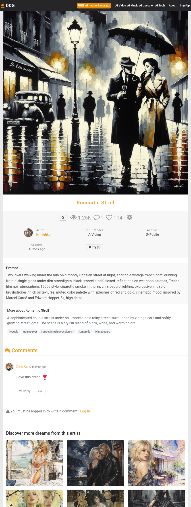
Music (132, 5)
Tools (160, 5)
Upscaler (146, 5)
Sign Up (185, 5)
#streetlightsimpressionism (57, 331)
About (172, 5)
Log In (85, 411)
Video (120, 5)
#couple (13, 331)
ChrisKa (21, 366)
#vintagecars (102, 331)
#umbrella (84, 331)
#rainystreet (30, 331)
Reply (24, 391)
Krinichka (43, 235)
